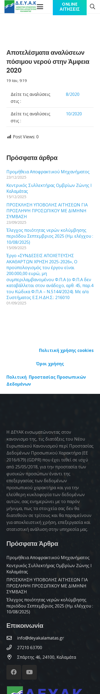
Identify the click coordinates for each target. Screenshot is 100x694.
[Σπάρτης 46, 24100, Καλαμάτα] (11, 657)
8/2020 (72, 94)
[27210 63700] (11, 647)
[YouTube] (29, 672)
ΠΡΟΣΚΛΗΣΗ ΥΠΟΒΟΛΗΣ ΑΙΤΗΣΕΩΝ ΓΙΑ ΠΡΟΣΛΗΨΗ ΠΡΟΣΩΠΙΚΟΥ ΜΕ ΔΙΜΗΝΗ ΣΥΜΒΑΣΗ (47, 211)
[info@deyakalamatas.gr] (11, 637)
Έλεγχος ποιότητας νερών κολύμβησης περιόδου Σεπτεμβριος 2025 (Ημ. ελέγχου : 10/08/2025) (49, 236)
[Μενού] (40, 6)
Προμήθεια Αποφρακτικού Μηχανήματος (48, 172)
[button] (92, 6)
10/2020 (74, 114)
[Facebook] (13, 672)
